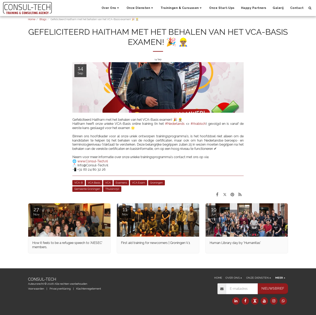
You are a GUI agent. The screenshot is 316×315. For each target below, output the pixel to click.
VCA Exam (138, 182)
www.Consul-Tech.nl (92, 161)
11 (125, 211)
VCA (108, 182)
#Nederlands (175, 124)
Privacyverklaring (60, 288)
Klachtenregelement (88, 288)
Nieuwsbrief (272, 288)
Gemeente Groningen (87, 188)
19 (214, 211)
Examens (121, 182)
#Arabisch (198, 124)
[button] (111, 8)
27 (36, 211)
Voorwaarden (36, 288)
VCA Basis (94, 182)
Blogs (43, 19)
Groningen (156, 182)
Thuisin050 (112, 188)
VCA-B (78, 182)
